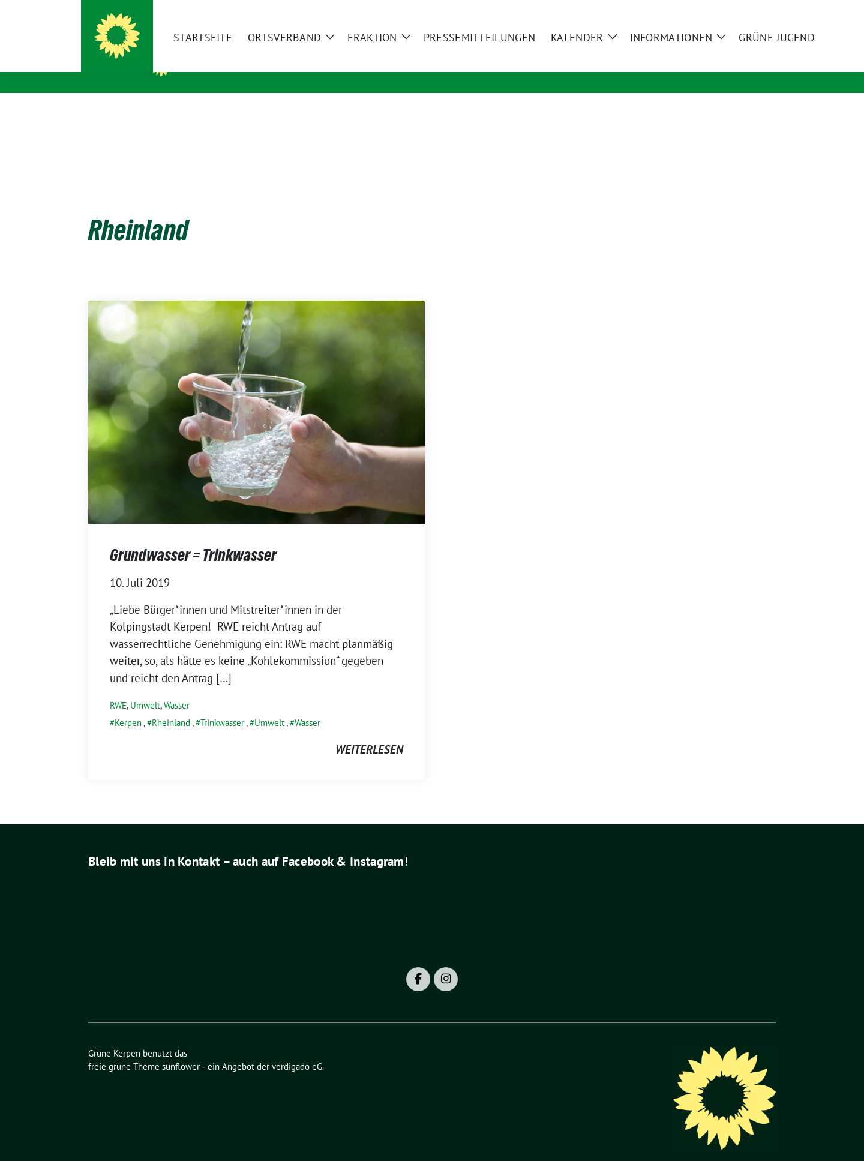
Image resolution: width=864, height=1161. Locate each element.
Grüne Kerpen (232, 61)
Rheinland (171, 704)
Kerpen (128, 704)
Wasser (177, 686)
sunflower (181, 1048)
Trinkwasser (222, 704)
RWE (118, 686)
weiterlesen (369, 731)
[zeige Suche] (754, 14)
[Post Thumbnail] (256, 392)
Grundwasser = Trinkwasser (193, 536)
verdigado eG (297, 1048)
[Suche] (737, 14)
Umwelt (145, 686)
